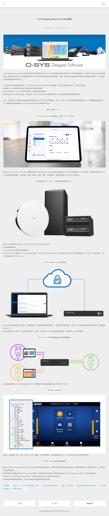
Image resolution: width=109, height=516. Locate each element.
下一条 (54, 502)
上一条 (19, 502)
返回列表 (90, 502)
